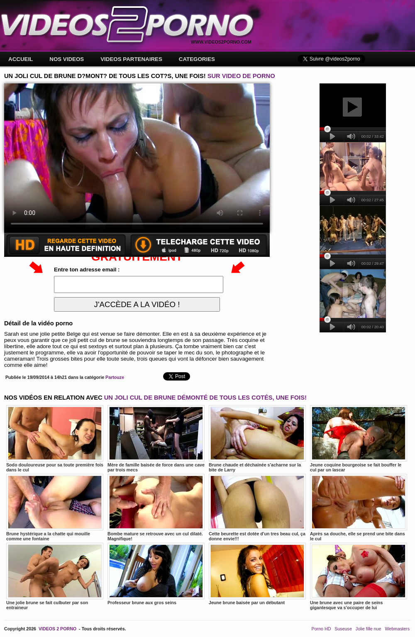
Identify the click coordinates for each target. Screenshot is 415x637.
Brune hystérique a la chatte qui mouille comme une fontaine (54, 507)
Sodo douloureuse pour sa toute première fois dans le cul (54, 438)
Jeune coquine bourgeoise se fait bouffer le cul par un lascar (358, 438)
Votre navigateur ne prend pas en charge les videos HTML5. (137, 158)
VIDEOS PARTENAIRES (131, 59)
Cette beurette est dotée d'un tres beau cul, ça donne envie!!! (257, 507)
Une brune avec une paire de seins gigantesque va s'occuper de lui (358, 576)
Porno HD (321, 628)
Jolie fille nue (368, 628)
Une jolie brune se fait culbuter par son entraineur (54, 576)
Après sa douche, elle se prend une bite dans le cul (358, 507)
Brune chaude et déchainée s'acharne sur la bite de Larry (257, 438)
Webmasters (397, 628)
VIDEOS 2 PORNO (57, 628)
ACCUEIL (20, 59)
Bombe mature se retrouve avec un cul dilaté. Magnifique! (156, 507)
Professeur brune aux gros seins (156, 574)
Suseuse (343, 628)
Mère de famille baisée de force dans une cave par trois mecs (156, 438)
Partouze (114, 377)
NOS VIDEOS (66, 59)
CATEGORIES (197, 59)
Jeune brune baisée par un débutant (257, 574)
